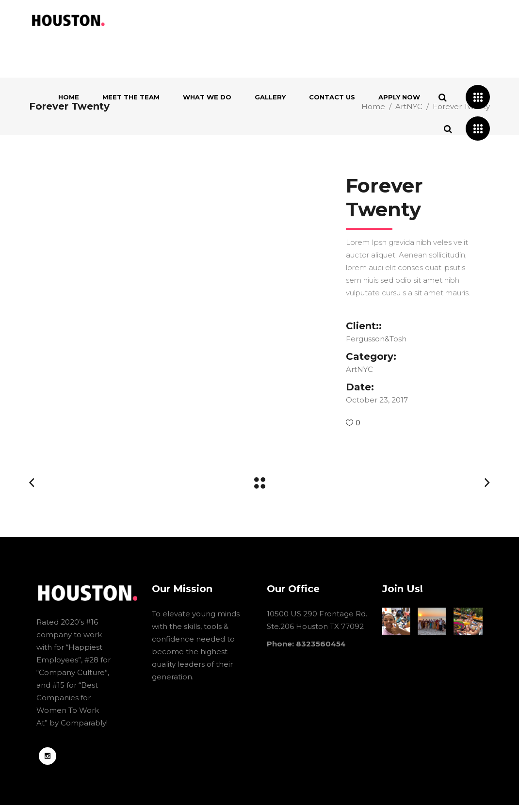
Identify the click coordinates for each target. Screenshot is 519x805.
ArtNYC (359, 369)
